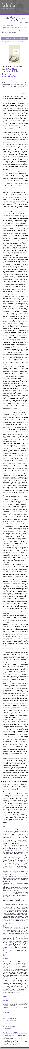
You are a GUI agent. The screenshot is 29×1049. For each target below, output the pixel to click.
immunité (13, 1003)
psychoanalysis (7, 1009)
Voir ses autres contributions (10, 1018)
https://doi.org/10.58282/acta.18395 (14, 80)
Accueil (3, 25)
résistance (13, 1005)
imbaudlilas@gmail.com (9, 1028)
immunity (13, 1007)
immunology (23, 1007)
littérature (5, 1003)
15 (19, 789)
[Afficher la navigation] (25, 6)
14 (19, 765)
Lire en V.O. (24, 93)
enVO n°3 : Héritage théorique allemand (14, 27)
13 (22, 761)
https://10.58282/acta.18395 (10, 1044)
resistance (14, 1009)
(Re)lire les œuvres (8, 29)
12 (23, 729)
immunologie (23, 1003)
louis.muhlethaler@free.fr (9, 1020)
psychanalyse (6, 1005)
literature (5, 1007)
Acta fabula (10, 25)
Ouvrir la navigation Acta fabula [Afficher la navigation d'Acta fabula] (14, 38)
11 (8, 722)
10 (11, 713)
